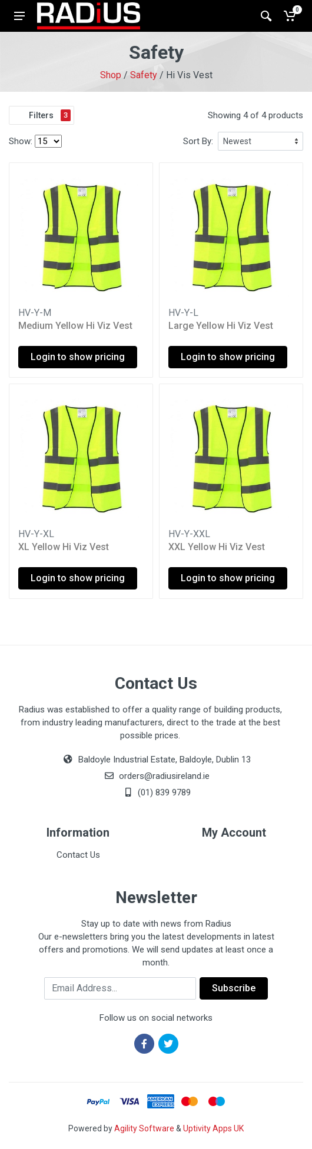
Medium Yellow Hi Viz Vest (75, 325)
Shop (110, 75)
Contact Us (78, 855)
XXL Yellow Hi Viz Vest (216, 546)
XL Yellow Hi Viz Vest (63, 546)
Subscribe (233, 988)
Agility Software (144, 1128)
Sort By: (198, 141)
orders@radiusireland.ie (164, 776)
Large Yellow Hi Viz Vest (220, 325)
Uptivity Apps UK (213, 1128)
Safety (143, 75)
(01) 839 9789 (156, 792)
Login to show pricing (78, 356)
